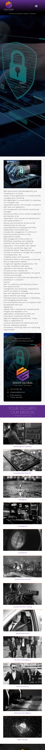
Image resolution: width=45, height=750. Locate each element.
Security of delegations (22, 660)
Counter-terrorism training (22, 607)
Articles (23, 87)
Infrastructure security (22, 579)
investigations (22, 526)
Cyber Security (22, 739)
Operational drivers (22, 633)
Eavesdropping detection (22, 473)
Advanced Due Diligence (22, 713)
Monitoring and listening (22, 446)
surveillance (22, 553)
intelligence (22, 499)
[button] (36, 6)
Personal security (22, 686)
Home (17, 87)
